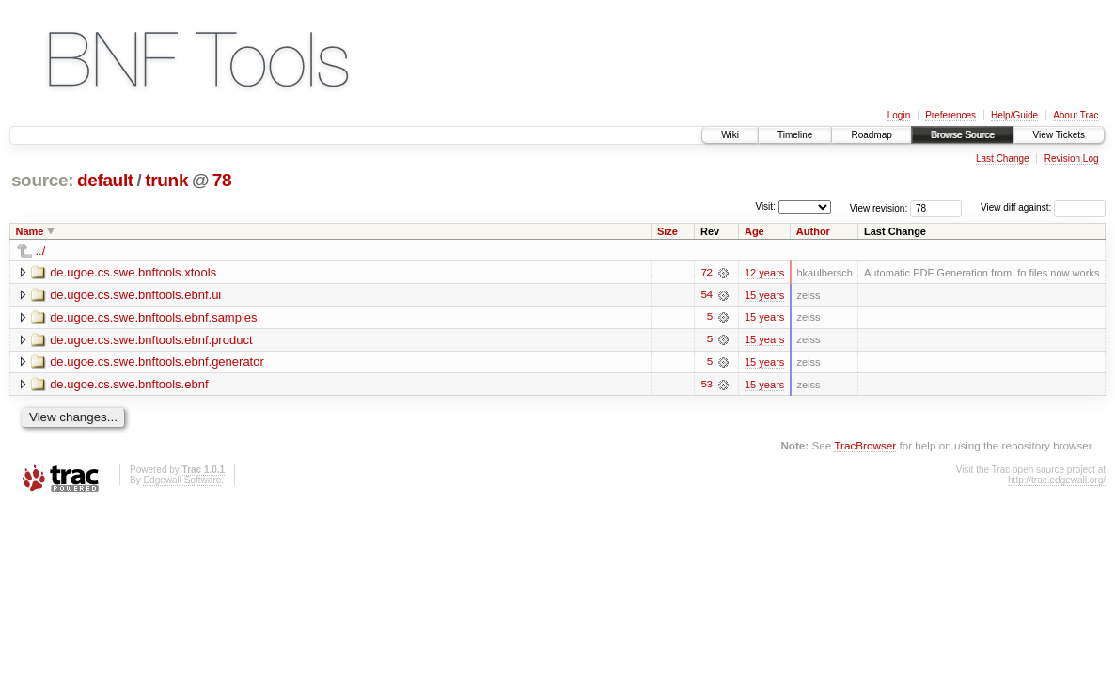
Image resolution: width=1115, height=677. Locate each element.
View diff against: (1043, 207)
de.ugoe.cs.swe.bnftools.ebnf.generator (157, 362)
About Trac (1075, 115)
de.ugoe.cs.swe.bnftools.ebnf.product (151, 340)
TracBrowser (865, 446)
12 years (764, 272)
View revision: (879, 207)
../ (41, 251)
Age (754, 231)
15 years (764, 295)
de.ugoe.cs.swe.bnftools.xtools (133, 272)
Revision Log (1071, 158)
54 (706, 295)
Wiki (730, 135)
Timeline (794, 135)
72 (706, 272)
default (105, 180)
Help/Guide (1014, 115)
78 (221, 180)
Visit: (765, 206)
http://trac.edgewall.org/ (1057, 481)
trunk (166, 180)
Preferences (950, 115)
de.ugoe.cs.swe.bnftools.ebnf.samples (153, 317)
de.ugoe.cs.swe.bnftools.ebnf (129, 385)
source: (42, 180)
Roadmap (871, 135)
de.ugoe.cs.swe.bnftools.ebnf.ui (135, 295)
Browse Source (963, 135)
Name (30, 231)
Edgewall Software (182, 481)
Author (813, 231)
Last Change (1002, 158)
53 (706, 385)
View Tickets (1059, 135)
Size (667, 231)
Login (898, 115)
